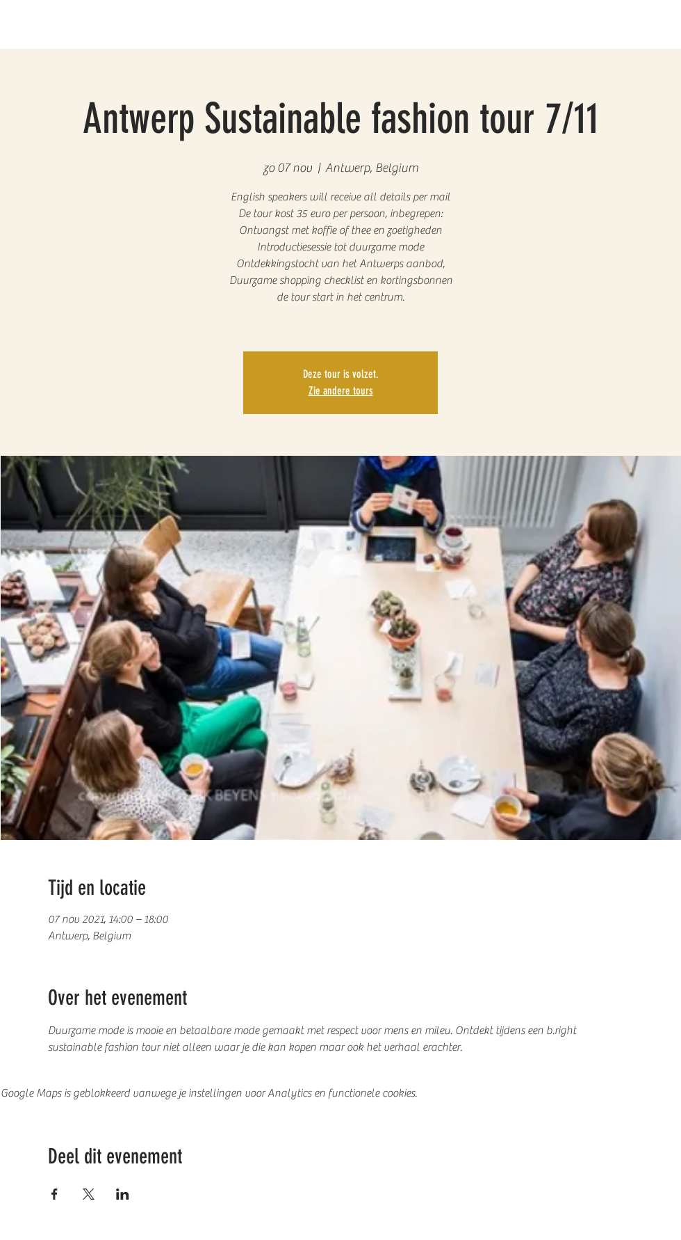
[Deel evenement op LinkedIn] (122, 1194)
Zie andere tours (341, 390)
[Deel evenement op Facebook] (54, 1194)
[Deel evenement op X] (88, 1194)
